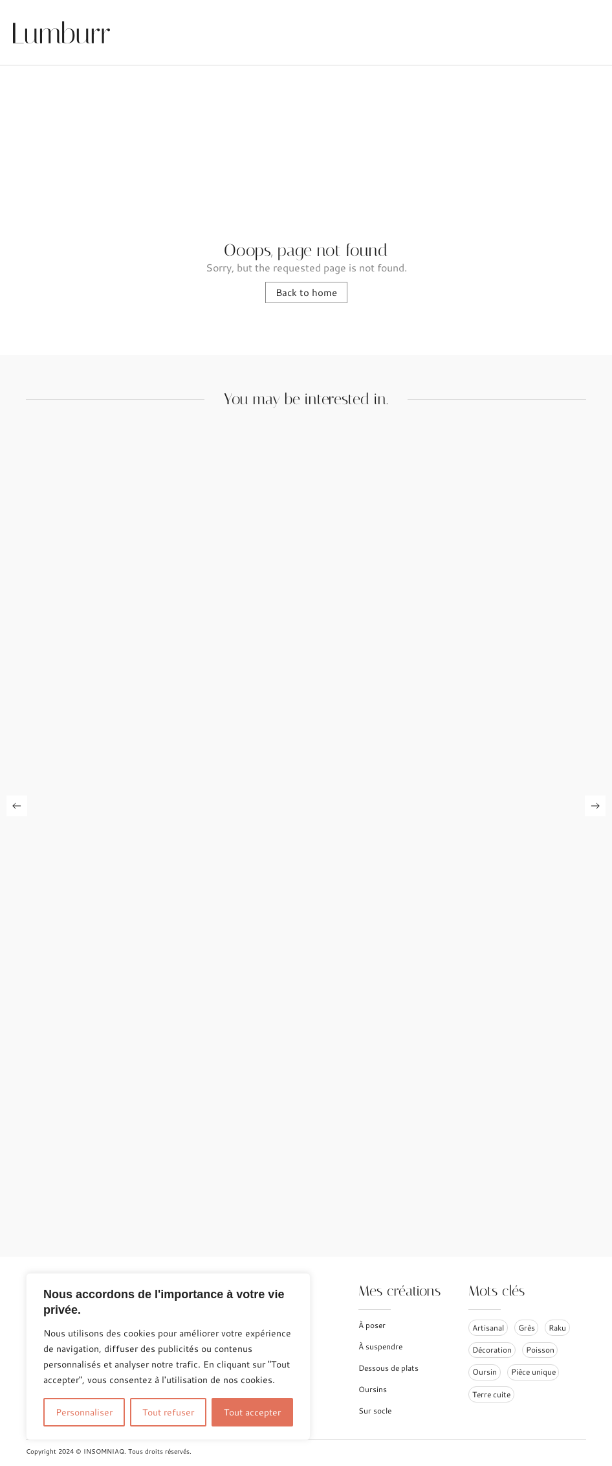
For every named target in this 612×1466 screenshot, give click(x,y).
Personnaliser (84, 1412)
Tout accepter (252, 1412)
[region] (168, 1356)
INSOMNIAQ (103, 1451)
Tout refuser (168, 1412)
